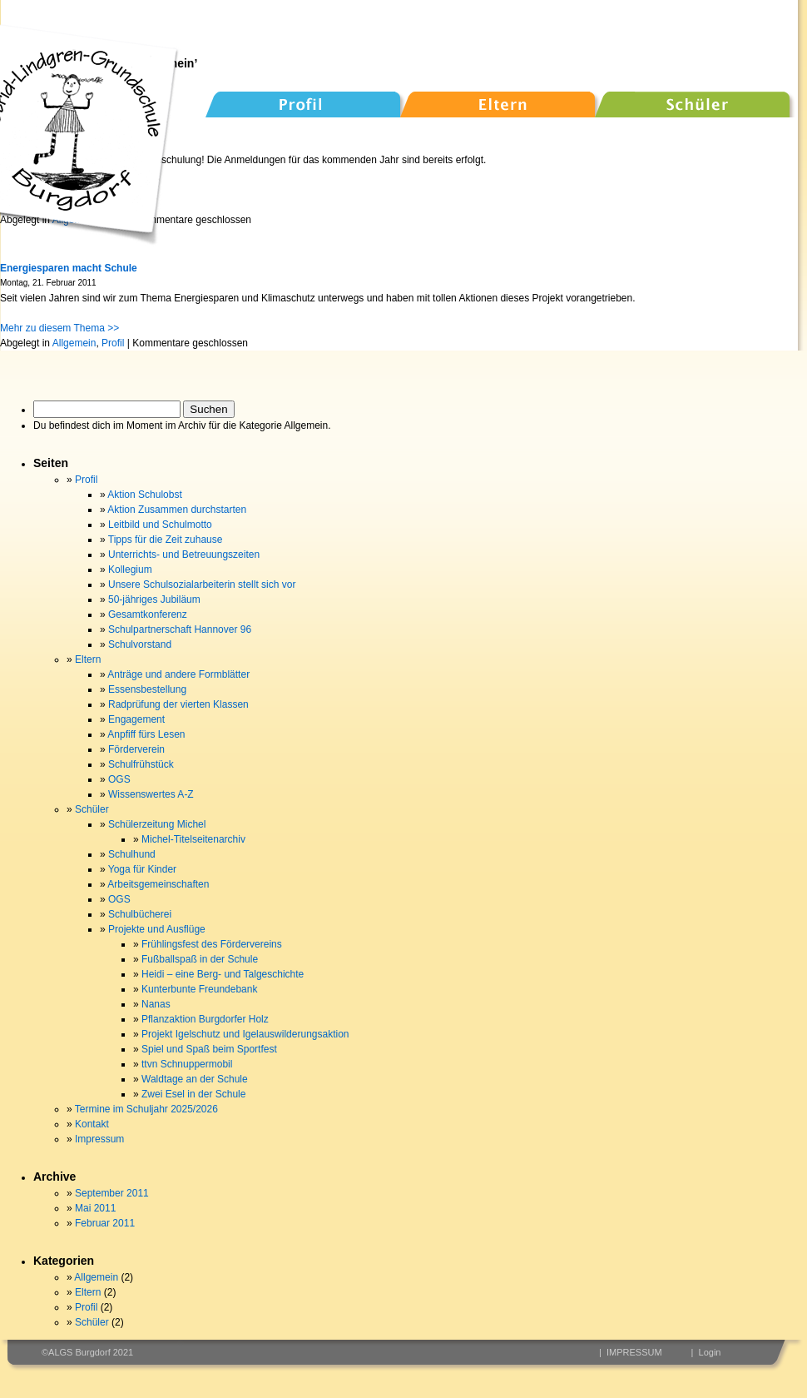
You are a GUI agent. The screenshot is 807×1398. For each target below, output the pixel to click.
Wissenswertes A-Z (151, 794)
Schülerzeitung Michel (156, 824)
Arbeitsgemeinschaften (158, 884)
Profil (112, 343)
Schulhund (132, 854)
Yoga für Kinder (142, 869)
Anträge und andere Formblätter (178, 674)
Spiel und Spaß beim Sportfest (209, 1049)
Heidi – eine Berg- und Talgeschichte (222, 974)
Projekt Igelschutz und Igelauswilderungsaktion (245, 1034)
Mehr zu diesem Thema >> (59, 328)
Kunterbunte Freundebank (199, 989)
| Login (706, 1352)
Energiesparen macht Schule (68, 268)
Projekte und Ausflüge (156, 929)
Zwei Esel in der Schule (193, 1094)
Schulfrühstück (141, 764)
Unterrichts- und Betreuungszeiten (184, 554)
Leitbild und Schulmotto (160, 524)
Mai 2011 (95, 1208)
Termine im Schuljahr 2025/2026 (146, 1109)
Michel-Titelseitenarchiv (193, 839)
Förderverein (136, 749)
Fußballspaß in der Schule (199, 959)
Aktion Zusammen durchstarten (176, 509)
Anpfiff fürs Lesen (146, 734)
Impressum (99, 1139)
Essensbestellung (147, 689)
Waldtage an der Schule (194, 1079)
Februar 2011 (105, 1223)
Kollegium (130, 569)
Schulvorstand (139, 644)
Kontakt (92, 1124)
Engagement (136, 719)
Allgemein (74, 343)
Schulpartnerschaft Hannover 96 (179, 629)
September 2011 (112, 1193)
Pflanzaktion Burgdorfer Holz (205, 1019)
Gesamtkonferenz (147, 614)
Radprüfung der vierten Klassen (178, 704)
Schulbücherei (139, 914)
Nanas (156, 1004)
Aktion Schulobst (144, 494)
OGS (119, 779)
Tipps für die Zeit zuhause (165, 539)
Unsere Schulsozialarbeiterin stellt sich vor (201, 584)
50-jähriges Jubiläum (154, 599)
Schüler (92, 809)
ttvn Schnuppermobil (186, 1064)
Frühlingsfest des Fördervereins (211, 944)
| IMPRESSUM (630, 1352)
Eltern (88, 659)
